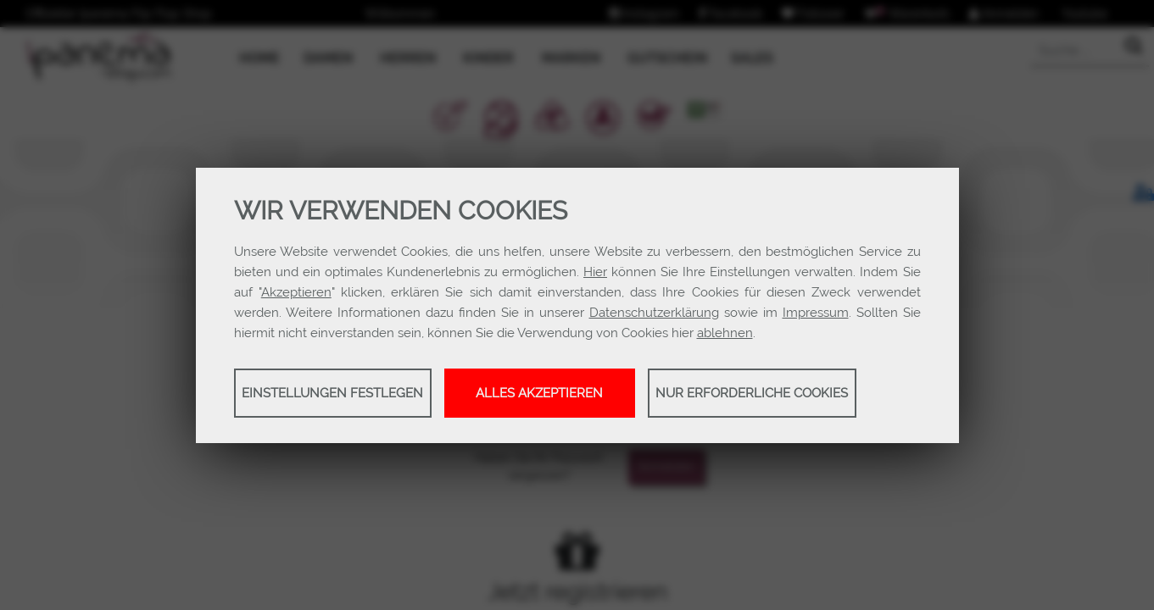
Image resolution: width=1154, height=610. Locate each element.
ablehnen (725, 333)
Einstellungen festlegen (332, 393)
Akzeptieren (296, 292)
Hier (595, 272)
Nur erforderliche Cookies (751, 393)
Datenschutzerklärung (654, 312)
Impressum (816, 312)
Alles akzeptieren (539, 393)
